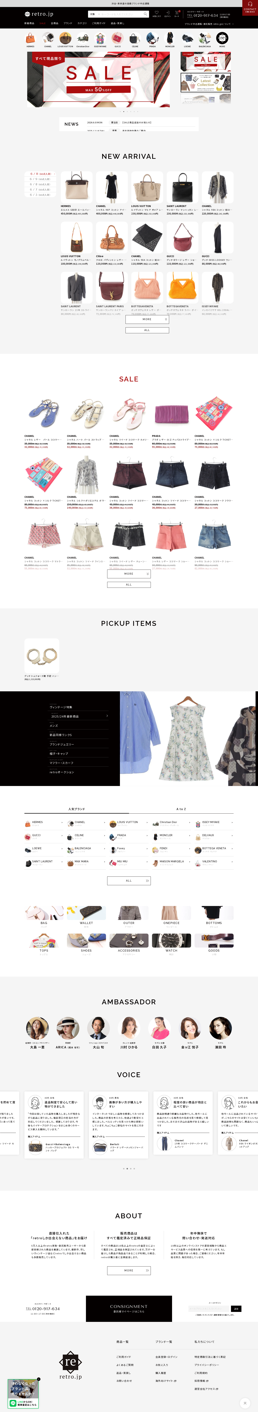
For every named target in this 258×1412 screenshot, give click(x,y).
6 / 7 (40, 213)
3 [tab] (127, 111)
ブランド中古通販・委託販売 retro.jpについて (208, 23)
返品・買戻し (117, 23)
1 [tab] (120, 111)
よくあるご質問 (125, 1365)
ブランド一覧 (163, 1342)
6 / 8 (40, 201)
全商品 (54, 23)
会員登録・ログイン (166, 1357)
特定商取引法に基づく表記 (210, 1357)
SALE (43, 23)
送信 (236, 1308)
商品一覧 (122, 1342)
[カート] (176, 14)
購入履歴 (160, 1373)
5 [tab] (134, 111)
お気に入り (161, 1365)
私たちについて (205, 1342)
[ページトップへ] (245, 1403)
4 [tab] (130, 111)
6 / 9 (40, 189)
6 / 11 (41, 177)
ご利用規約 (201, 1373)
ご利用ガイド (99, 23)
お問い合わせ (124, 1380)
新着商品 (29, 23)
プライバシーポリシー (207, 1365)
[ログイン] (167, 14)
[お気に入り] (157, 14)
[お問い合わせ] (250, 8)
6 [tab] (137, 111)
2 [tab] (123, 111)
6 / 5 (40, 225)
